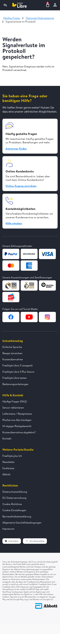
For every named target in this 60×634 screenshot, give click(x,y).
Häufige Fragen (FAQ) (14, 401)
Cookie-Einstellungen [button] (14, 510)
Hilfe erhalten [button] (14, 223)
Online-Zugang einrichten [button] (21, 186)
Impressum (8, 528)
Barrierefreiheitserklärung (16, 516)
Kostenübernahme (12, 359)
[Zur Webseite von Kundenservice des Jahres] (10, 297)
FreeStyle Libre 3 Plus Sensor (18, 371)
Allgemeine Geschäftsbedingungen (21, 522)
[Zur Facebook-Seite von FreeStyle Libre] (10, 317)
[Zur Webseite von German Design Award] (10, 285)
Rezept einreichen (12, 353)
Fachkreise (8, 468)
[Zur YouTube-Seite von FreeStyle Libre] (29, 317)
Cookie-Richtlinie (12, 504)
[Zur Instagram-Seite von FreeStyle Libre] (47, 317)
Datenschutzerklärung (14, 491)
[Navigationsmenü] (5, 5)
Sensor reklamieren (13, 407)
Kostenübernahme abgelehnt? (19, 432)
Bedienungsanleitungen (15, 384)
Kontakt (6, 438)
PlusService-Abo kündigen (17, 420)
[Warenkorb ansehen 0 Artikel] (48, 5)
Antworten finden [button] (16, 148)
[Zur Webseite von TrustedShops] (47, 285)
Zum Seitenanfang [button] (34, 541)
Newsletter (8, 462)
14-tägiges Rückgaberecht (16, 426)
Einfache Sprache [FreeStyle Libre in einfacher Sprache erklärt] (12, 347)
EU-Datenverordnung (14, 498)
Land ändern (11, 541)
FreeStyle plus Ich (12, 456)
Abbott (6, 474)
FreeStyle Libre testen (14, 378)
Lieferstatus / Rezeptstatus (17, 413)
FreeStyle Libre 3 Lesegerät (17, 365)
